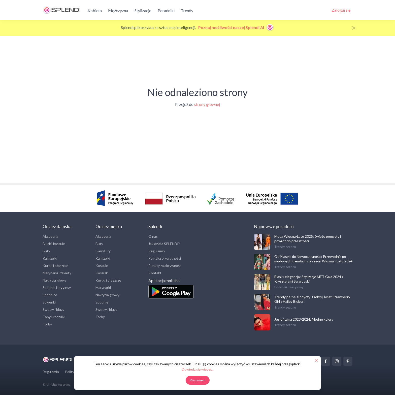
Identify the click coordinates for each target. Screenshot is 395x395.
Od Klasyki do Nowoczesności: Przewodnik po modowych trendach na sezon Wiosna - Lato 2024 (313, 258)
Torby (47, 324)
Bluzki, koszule (54, 243)
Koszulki (102, 273)
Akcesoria (50, 236)
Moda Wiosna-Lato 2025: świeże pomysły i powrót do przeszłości (307, 238)
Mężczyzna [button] (118, 10)
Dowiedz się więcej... (197, 369)
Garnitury (103, 251)
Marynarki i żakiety (57, 273)
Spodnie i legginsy (57, 287)
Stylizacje (143, 10)
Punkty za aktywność (164, 265)
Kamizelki (50, 258)
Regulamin (156, 251)
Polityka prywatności (164, 258)
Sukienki (49, 302)
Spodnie (101, 302)
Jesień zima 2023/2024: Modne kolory (303, 319)
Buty (46, 251)
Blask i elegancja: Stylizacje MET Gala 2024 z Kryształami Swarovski (308, 279)
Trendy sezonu (285, 247)
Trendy (187, 10)
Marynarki (103, 287)
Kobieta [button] (95, 10)
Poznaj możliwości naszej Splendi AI (236, 27)
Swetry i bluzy (53, 309)
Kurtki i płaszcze (55, 265)
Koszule (101, 265)
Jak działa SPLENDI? (164, 243)
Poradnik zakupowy (289, 287)
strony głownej (207, 104)
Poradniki (166, 10)
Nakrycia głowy (55, 280)
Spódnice (50, 295)
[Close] (353, 28)
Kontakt (154, 273)
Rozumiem (197, 380)
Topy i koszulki (54, 317)
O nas (153, 236)
